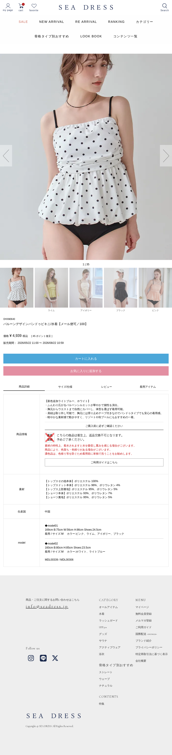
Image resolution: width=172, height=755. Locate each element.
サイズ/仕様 (65, 386)
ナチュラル (105, 685)
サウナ (103, 640)
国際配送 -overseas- (146, 634)
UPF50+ (103, 627)
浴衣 (101, 654)
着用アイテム (148, 386)
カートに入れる (86, 358)
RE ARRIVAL (86, 21)
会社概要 (140, 660)
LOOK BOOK (91, 36)
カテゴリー (144, 21)
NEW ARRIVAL (51, 21)
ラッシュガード (108, 620)
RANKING (116, 21)
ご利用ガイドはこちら (104, 462)
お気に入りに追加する (86, 371)
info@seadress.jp (47, 606)
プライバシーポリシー (148, 647)
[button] (166, 155)
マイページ (142, 607)
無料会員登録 (143, 613)
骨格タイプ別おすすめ (51, 36)
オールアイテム (108, 607)
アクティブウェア (109, 647)
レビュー (106, 386)
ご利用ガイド (143, 627)
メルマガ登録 (143, 620)
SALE (23, 21)
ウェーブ (104, 679)
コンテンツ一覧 (125, 36)
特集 (101, 703)
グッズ (103, 634)
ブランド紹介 (143, 640)
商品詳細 (24, 386)
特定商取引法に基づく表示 (151, 654)
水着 (101, 613)
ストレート (105, 672)
